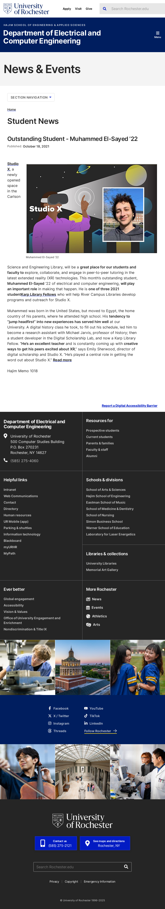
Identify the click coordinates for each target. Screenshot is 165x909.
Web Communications (21, 496)
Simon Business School (104, 521)
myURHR (10, 547)
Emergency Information (100, 881)
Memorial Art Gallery (102, 570)
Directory (11, 509)
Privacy (54, 881)
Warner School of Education (108, 528)
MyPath (9, 553)
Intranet (10, 489)
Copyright (71, 881)
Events (94, 607)
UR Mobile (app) (16, 521)
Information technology (22, 534)
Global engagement (19, 599)
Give (89, 9)
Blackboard (12, 540)
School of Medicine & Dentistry (110, 509)
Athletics (96, 616)
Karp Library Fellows (38, 294)
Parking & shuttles (18, 528)
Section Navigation (31, 97)
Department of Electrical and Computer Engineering (52, 37)
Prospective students (102, 430)
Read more (62, 359)
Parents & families (100, 443)
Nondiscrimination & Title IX (25, 629)
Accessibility (14, 605)
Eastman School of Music (105, 502)
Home (11, 109)
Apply (67, 9)
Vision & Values (16, 611)
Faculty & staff (97, 449)
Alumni (91, 456)
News (93, 599)
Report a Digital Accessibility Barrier (130, 406)
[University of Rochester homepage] (26, 8)
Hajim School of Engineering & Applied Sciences (44, 25)
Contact (10, 502)
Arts (93, 624)
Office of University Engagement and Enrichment (32, 620)
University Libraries (101, 563)
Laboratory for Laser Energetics (110, 534)
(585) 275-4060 (24, 460)
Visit (78, 9)
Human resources (17, 515)
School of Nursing (100, 515)
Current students (99, 437)
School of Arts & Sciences (106, 489)
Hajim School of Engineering (108, 496)
